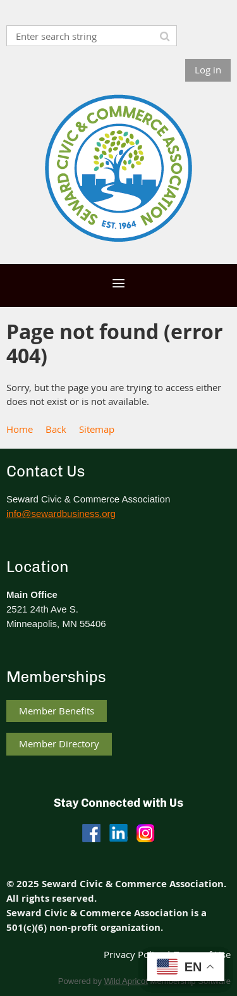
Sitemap (96, 429)
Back (56, 429)
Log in (208, 69)
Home (19, 429)
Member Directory (59, 743)
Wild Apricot (126, 981)
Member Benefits (56, 710)
